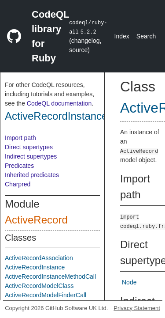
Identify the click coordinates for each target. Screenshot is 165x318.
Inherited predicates (32, 174)
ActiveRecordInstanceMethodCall (50, 276)
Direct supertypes (29, 147)
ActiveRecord (36, 220)
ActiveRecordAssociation (39, 257)
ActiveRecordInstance (56, 116)
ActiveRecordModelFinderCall (45, 295)
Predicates (19, 165)
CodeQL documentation (59, 103)
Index (121, 36)
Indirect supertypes (31, 156)
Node (129, 282)
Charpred (17, 184)
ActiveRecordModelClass (39, 285)
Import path (20, 137)
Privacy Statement (137, 308)
